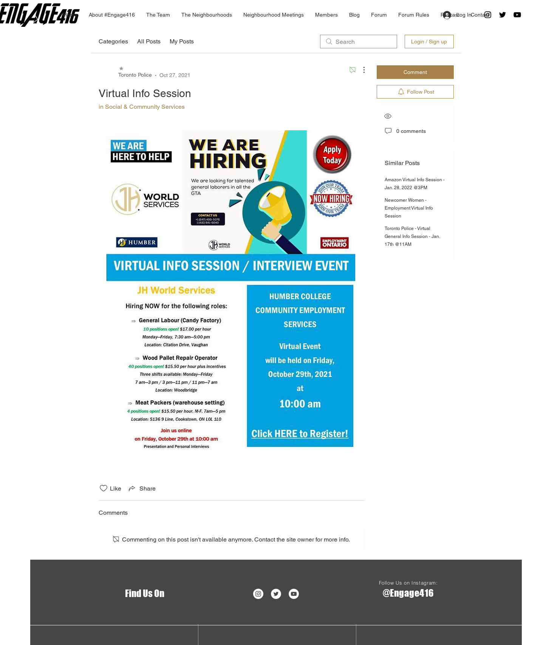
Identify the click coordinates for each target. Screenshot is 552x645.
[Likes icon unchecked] (103, 488)
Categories (113, 41)
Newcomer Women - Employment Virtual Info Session (409, 208)
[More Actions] (360, 69)
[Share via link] (141, 488)
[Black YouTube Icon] (517, 14)
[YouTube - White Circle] (294, 594)
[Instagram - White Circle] (258, 594)
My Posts (182, 41)
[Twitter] (502, 14)
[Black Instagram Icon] (487, 14)
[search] (358, 41)
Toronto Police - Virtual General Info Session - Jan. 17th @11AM (412, 236)
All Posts (149, 41)
